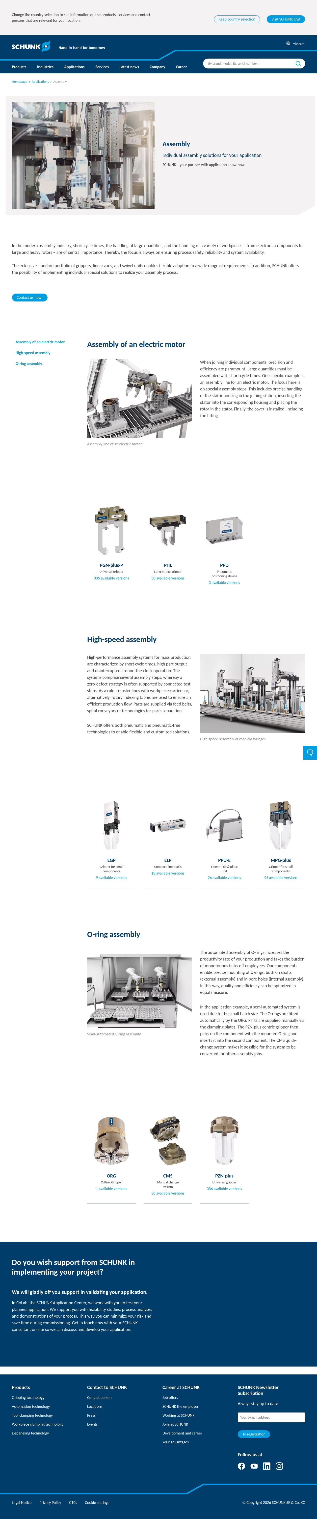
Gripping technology (28, 1397)
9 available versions (111, 878)
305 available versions (111, 578)
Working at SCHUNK (178, 1415)
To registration (253, 1434)
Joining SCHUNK (175, 1424)
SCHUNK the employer (180, 1406)
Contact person (99, 1397)
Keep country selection (237, 19)
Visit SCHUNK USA (285, 19)
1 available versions (111, 1189)
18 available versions (168, 873)
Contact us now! (30, 297)
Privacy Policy (50, 1502)
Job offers (170, 1397)
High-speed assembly (33, 352)
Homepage (19, 82)
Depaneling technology (30, 1433)
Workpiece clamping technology (37, 1424)
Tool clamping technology (32, 1415)
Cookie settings (97, 1502)
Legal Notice (21, 1502)
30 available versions (168, 578)
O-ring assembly (29, 363)
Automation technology (31, 1406)
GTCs (73, 1502)
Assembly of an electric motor (40, 342)
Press (91, 1415)
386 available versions (224, 1189)
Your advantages (175, 1442)
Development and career (182, 1433)
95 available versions (280, 878)
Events (92, 1424)
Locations (94, 1406)
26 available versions (224, 878)
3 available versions (224, 582)
